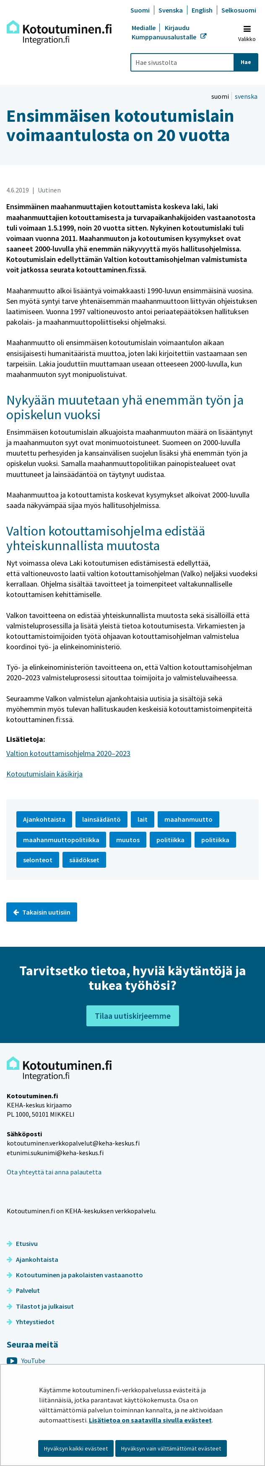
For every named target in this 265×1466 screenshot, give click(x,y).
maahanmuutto (188, 819)
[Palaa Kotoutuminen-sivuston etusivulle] (59, 32)
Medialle (144, 27)
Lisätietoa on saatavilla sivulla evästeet (150, 1420)
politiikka (170, 840)
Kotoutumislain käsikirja (44, 774)
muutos (128, 840)
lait (143, 819)
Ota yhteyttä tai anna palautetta (54, 1172)
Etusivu (22, 1243)
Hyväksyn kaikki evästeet (76, 1448)
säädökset (84, 860)
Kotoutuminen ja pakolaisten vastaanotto (75, 1275)
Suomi (140, 10)
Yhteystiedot (31, 1321)
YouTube (26, 1360)
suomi (220, 96)
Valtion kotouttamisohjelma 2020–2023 (68, 753)
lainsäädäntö (101, 819)
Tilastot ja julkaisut (40, 1306)
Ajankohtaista (32, 1259)
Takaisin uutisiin (41, 912)
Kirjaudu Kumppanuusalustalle (164, 32)
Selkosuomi (238, 10)
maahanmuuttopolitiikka (61, 840)
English (202, 10)
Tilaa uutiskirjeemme (133, 1015)
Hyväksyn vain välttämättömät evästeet (171, 1448)
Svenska (170, 10)
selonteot (37, 860)
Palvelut (23, 1290)
